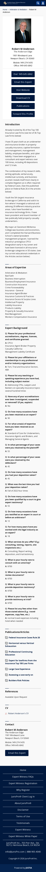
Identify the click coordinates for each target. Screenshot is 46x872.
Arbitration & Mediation (18, 10)
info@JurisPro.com (15, 852)
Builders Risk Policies (19, 681)
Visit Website (23, 90)
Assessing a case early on (21, 675)
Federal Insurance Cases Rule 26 (24, 638)
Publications (23, 106)
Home (5, 10)
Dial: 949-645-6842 (23, 74)
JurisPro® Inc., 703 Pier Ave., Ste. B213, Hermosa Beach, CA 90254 (23, 844)
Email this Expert (23, 82)
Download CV (23, 98)
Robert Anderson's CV (18, 714)
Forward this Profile (23, 114)
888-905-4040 (34, 852)
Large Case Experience (19, 669)
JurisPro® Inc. (31, 859)
